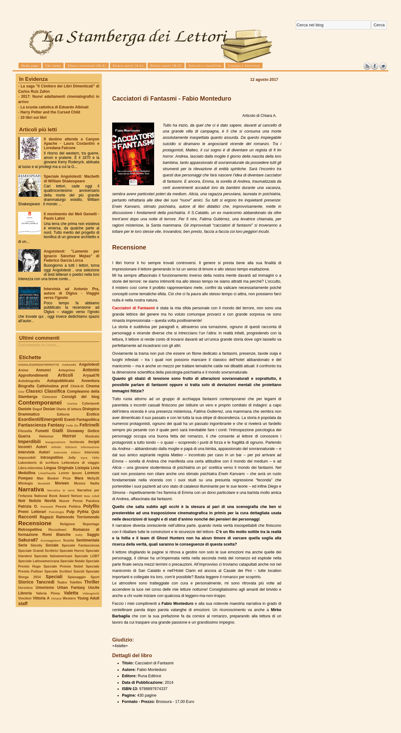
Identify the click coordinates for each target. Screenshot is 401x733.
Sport (95, 577)
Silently (36, 545)
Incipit (93, 442)
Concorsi (49, 397)
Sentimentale (87, 540)
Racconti (27, 516)
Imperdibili (29, 441)
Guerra (24, 436)
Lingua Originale (59, 468)
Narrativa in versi (61, 490)
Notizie (35, 501)
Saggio (93, 534)
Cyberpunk (90, 403)
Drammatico (28, 414)
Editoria (63, 414)
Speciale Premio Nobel (63, 566)
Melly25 (93, 478)
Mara (79, 478)
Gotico (93, 431)
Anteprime (67, 370)
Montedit (44, 483)
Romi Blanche (57, 534)
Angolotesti (89, 364)
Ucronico (25, 587)
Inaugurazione (55, 442)
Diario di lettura (68, 409)
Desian (49, 409)
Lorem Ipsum (70, 473)
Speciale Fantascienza (80, 545)
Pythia (83, 512)
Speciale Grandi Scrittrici (38, 550)
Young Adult (88, 598)
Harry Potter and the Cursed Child (50, 112)
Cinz (21, 391)
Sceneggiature (50, 540)
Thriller (91, 581)
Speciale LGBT (87, 556)
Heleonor (46, 436)
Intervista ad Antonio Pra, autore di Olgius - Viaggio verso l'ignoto (71, 293)
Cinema (92, 386)
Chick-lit (77, 386)
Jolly (72, 457)
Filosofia (25, 431)
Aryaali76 (91, 375)
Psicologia (56, 512)
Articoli (65, 375)
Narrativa (31, 489)
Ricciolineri (57, 529)
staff (23, 603)
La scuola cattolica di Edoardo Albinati (54, 107)
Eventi (70, 419)
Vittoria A (41, 598)
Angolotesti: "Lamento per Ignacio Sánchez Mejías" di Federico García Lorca (71, 255)
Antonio (90, 369)
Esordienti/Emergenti (40, 419)
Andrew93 (69, 364)
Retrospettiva (30, 529)
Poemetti (46, 506)
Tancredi (45, 581)
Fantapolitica (87, 419)
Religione (67, 524)
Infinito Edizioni (64, 447)
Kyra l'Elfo (90, 457)
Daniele (24, 409)
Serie (22, 545)
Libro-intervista (30, 468)
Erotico (92, 414)
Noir (22, 501)
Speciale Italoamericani (53, 556)
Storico (26, 581)
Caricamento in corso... (38, 345)
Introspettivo (52, 457)
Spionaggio (77, 577)
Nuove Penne (71, 501)
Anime (23, 370)
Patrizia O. (28, 506)
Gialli (57, 430)
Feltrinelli (89, 424)
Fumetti (42, 431)
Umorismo (45, 587)
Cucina (72, 403)
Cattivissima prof (52, 386)
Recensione (34, 523)
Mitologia (25, 483)
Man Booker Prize (53, 478)
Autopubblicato (60, 381)
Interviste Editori (67, 452)
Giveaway (75, 431)
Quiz (95, 512)
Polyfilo (91, 506)
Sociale (51, 545)
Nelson (76, 496)
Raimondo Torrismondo (77, 517)
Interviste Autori (34, 452)
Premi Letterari (32, 512)
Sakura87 (28, 539)
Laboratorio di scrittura (38, 462)
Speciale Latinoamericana (38, 561)
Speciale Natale (72, 561)
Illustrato (92, 436)
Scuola (68, 540)
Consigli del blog (80, 397)
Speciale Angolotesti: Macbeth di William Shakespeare (71, 178)
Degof (37, 409)
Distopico (90, 409)
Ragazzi (47, 517)
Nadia (94, 483)
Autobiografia (29, 381)
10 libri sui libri (33, 117)
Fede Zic (72, 425)
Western (69, 598)
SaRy (79, 535)
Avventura (90, 381)
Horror (69, 435)
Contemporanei (40, 402)
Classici (34, 391)
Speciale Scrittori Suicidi (64, 571)
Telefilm (76, 582)
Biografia (26, 386)
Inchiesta (77, 442)
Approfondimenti (33, 375)
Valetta (71, 592)
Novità (50, 501)
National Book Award (51, 496)
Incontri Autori (32, 447)
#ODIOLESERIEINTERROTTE (38, 364)
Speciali (54, 576)
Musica (79, 483)
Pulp (70, 512)
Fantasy (56, 424)
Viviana (56, 598)
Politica (75, 506)
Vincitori (24, 598)
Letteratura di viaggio (80, 462)
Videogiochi (91, 593)
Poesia (60, 506)
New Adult (91, 496)
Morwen (62, 483)
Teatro (62, 582)
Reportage (91, 524)
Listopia (82, 468)
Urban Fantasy (71, 587)
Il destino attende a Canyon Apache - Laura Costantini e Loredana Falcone (71, 143)
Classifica (54, 391)
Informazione (90, 447)
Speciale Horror (72, 550)
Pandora (92, 501)
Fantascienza (32, 424)
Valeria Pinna (48, 593)
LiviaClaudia (47, 473)
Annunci (43, 370)
